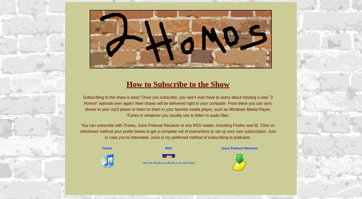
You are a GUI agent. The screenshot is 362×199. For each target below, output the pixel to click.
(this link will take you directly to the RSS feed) (168, 163)
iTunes (107, 148)
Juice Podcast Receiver (239, 148)
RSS (168, 148)
